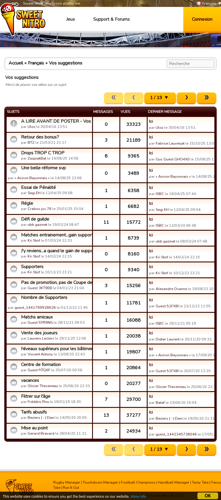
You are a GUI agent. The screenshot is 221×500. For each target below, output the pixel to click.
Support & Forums (111, 19)
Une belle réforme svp (43, 168)
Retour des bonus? (40, 137)
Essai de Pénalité (38, 187)
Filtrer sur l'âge (35, 396)
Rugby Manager (66, 482)
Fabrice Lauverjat (170, 143)
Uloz (31, 126)
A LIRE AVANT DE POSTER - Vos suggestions (56, 121)
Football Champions (138, 482)
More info (138, 497)
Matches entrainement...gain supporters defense (56, 235)
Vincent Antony (40, 354)
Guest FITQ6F (39, 370)
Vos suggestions (65, 63)
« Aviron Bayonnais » (32, 178)
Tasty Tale (200, 482)
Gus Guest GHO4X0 (173, 159)
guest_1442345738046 (176, 434)
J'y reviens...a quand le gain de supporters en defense (56, 251)
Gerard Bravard (41, 433)
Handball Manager (173, 482)
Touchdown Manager (100, 482)
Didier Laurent (168, 339)
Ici (151, 121)
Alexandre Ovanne (171, 288)
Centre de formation (41, 365)
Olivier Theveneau (43, 386)
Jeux (70, 19)
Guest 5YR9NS (40, 322)
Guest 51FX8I (167, 306)
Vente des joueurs (39, 333)
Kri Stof (34, 240)
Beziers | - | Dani (41, 417)
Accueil (16, 63)
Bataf (160, 402)
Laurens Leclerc (41, 338)
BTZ (31, 142)
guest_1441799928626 (35, 307)
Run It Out (71, 487)
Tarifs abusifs (34, 412)
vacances (30, 380)
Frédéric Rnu (38, 401)
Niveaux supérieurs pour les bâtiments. (56, 349)
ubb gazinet (37, 224)
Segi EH (34, 193)
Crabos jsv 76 (40, 208)
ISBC (160, 193)
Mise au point (34, 428)
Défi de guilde (35, 219)
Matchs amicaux (37, 317)
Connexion (202, 19)
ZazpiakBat (37, 158)
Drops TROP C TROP (42, 153)
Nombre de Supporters (44, 298)
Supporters (32, 267)
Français (206, 3)
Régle (27, 203)
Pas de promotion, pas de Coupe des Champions (56, 283)
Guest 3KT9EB (40, 288)
